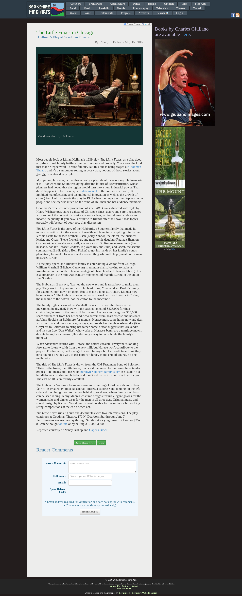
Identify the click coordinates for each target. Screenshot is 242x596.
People (121, 8)
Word (73, 13)
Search (162, 13)
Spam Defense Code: (58, 490)
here (185, 34)
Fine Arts (200, 3)
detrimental (89, 191)
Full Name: (59, 476)
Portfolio (104, 8)
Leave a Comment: (55, 463)
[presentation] (93, 492)
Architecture (117, 3)
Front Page (95, 3)
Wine (88, 13)
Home (101, 443)
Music (87, 8)
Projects (125, 13)
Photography (140, 8)
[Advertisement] (90, 548)
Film (184, 3)
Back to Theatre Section (84, 443)
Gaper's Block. (98, 430)
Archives (143, 13)
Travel (197, 8)
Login (179, 13)
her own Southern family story (100, 371)
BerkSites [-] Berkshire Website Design (138, 593)
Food (73, 8)
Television (162, 8)
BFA (173, 249)
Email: (62, 482)
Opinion (169, 3)
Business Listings (129, 586)
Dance (136, 3)
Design (152, 3)
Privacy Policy (124, 588)
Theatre (180, 8)
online (63, 424)
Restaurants (106, 13)
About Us (75, 3)
